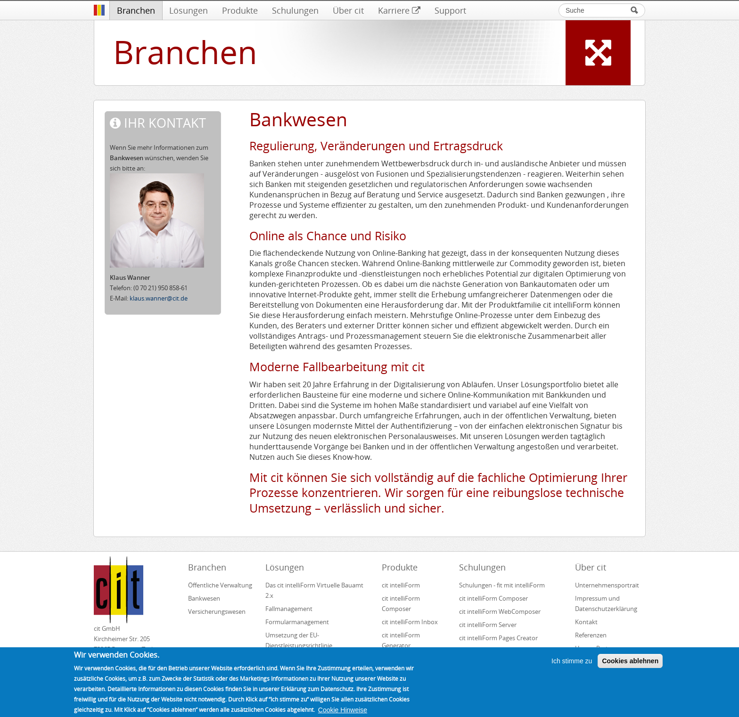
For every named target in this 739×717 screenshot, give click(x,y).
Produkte (240, 10)
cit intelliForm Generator (401, 640)
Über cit (348, 10)
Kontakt (586, 622)
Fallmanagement (288, 608)
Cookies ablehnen (630, 665)
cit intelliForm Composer (401, 603)
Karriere (399, 10)
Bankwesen (204, 598)
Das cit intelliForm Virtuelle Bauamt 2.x (314, 590)
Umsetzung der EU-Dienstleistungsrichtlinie (298, 640)
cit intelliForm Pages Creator (498, 638)
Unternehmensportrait (607, 585)
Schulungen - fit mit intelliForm (502, 585)
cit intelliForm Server (488, 624)
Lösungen (188, 10)
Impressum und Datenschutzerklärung (606, 603)
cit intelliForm (401, 585)
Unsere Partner (596, 648)
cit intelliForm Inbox (410, 622)
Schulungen (295, 10)
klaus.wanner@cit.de (159, 298)
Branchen (136, 10)
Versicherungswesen (217, 611)
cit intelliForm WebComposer (500, 611)
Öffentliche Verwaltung (220, 585)
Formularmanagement (297, 622)
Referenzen (591, 635)
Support (450, 10)
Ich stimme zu (571, 665)
